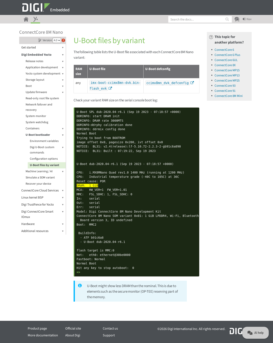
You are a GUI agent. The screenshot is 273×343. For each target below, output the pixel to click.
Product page (37, 328)
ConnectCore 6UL (226, 60)
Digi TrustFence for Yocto (42, 204)
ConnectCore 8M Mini (229, 96)
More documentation (43, 335)
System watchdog (37, 122)
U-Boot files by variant (44, 165)
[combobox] (200, 19)
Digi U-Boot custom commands (47, 150)
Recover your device (38, 184)
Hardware (42, 224)
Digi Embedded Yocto (42, 54)
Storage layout (45, 80)
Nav (247, 19)
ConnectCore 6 (224, 50)
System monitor (36, 116)
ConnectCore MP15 (227, 70)
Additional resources (42, 231)
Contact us (110, 328)
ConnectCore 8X (225, 65)
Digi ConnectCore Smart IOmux (42, 214)
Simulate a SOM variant (40, 177)
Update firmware (45, 92)
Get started (42, 47)
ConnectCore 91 (225, 91)
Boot (45, 86)
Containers (45, 128)
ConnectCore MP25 (227, 80)
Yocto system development (45, 73)
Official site (73, 328)
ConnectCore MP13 (227, 75)
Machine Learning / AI (45, 171)
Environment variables (44, 141)
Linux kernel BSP (42, 197)
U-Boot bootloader (45, 135)
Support (109, 335)
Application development (45, 67)
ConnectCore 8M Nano (41, 32)
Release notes (45, 61)
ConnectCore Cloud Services (42, 190)
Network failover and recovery (39, 107)
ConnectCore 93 (225, 85)
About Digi (72, 335)
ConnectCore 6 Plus (227, 55)
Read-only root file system (42, 98)
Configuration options (44, 159)
